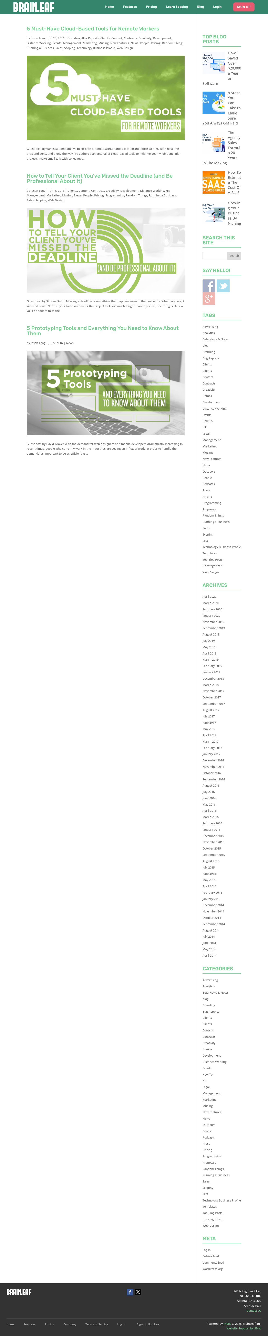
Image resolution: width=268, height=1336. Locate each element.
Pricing (151, 7)
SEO (205, 541)
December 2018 (213, 678)
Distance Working (39, 43)
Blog (200, 7)
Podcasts (209, 484)
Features (130, 7)
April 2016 (209, 811)
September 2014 (214, 924)
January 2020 (211, 616)
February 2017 (212, 748)
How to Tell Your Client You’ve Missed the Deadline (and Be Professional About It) (100, 178)
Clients (105, 38)
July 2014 (209, 936)
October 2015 (212, 848)
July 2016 (209, 792)
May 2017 (209, 729)
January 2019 (211, 672)
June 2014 (209, 943)
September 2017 (214, 704)
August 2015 (211, 861)
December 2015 (213, 836)
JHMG (227, 1324)
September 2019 (214, 628)
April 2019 (209, 653)
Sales (59, 48)
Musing (104, 43)
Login (217, 7)
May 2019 (209, 647)
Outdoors (209, 471)
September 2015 (214, 855)
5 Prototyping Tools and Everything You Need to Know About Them (103, 331)
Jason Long (38, 38)
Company (69, 1324)
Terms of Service (96, 1324)
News (134, 43)
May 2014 (209, 949)
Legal (206, 434)
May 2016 (209, 804)
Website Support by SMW (244, 1328)
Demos (207, 396)
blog (205, 345)
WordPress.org (213, 1269)
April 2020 (209, 597)
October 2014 (212, 918)
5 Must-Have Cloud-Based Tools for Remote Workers (93, 29)
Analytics (209, 333)
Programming (114, 195)
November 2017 (213, 691)
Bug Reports (90, 38)
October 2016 (212, 773)
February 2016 (212, 823)
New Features (119, 43)
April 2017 (209, 735)
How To (208, 421)
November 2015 (213, 842)
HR (168, 191)
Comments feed (213, 1262)
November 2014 (213, 911)
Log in (207, 1250)
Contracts (130, 38)
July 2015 (209, 867)
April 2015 (209, 886)
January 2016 (211, 830)
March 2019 (211, 659)
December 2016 (213, 760)
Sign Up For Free (148, 1324)
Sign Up (244, 7)
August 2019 (211, 634)
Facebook (209, 285)
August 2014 (211, 930)
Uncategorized (212, 566)
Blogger (209, 298)
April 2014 (209, 955)
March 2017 (211, 741)
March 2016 (211, 817)
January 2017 (211, 754)
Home (109, 7)
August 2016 (211, 785)
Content (116, 38)
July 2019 (209, 641)
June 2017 (209, 722)
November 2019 (213, 622)
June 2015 (209, 873)
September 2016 (214, 779)
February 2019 (212, 666)
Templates (210, 553)
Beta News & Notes (216, 339)
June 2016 (209, 798)
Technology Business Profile (96, 48)
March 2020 (211, 603)
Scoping (69, 48)
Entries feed (211, 1256)
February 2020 (212, 609)
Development (162, 38)
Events (56, 43)
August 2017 (211, 710)
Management (72, 43)
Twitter (223, 285)
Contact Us (254, 1310)
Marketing (90, 43)
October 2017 (212, 697)
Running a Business (40, 48)
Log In (121, 1324)
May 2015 (209, 880)
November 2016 (213, 767)
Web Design (125, 48)
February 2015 (212, 892)
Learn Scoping (177, 7)
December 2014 (213, 905)
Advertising (210, 327)
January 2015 (211, 899)
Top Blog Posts (213, 560)
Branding (74, 38)
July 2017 (209, 716)
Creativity (144, 38)
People (144, 43)
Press (206, 490)
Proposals (209, 509)
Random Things (173, 43)
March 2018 (211, 685)
